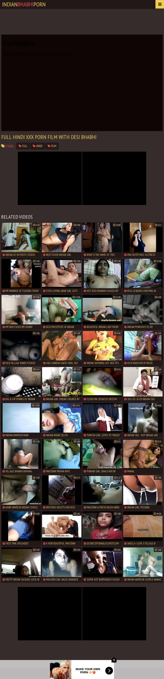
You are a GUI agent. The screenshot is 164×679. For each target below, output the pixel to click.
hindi (37, 146)
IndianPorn (24, 4)
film (52, 146)
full (23, 146)
